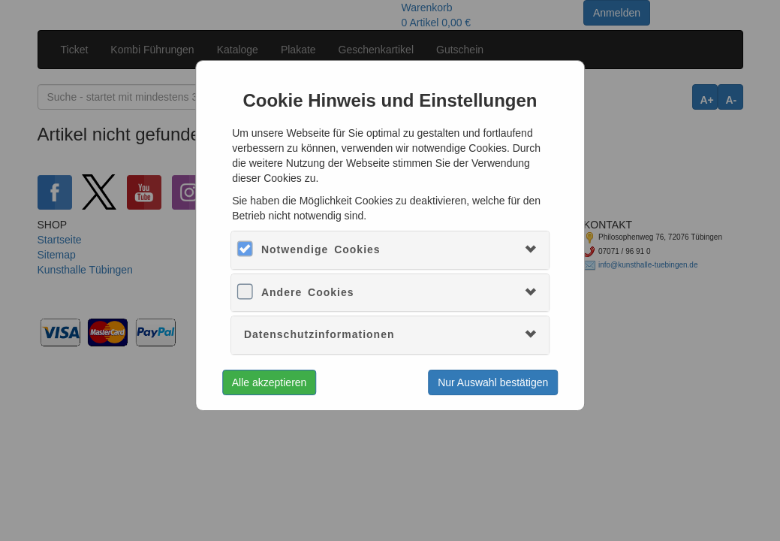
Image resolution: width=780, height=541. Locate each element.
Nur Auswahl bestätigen (493, 382)
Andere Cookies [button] (307, 292)
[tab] (390, 249)
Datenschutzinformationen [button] (319, 334)
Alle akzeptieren (269, 382)
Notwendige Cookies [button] (321, 249)
